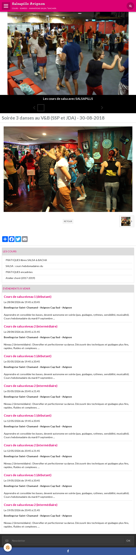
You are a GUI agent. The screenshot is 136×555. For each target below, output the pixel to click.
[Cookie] (8, 547)
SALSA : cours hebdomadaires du (24, 266)
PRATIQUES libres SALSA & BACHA (26, 260)
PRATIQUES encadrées (19, 272)
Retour (68, 221)
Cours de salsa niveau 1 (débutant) (27, 297)
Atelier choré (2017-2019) (20, 277)
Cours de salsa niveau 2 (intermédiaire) (30, 326)
